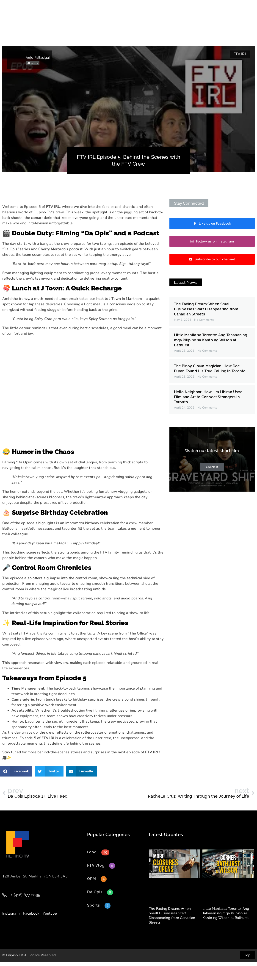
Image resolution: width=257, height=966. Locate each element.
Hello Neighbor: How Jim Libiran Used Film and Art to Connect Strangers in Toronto (208, 401)
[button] (16, 776)
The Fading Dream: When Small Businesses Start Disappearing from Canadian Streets (206, 313)
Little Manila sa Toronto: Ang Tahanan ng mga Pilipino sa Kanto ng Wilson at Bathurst (210, 344)
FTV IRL (240, 58)
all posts (32, 68)
